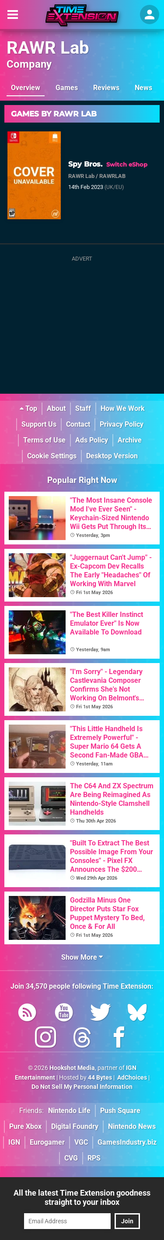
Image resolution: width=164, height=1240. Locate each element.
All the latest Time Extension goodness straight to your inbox (82, 1197)
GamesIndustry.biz (127, 1142)
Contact (78, 424)
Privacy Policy (121, 424)
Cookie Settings (52, 456)
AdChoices (131, 1077)
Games (67, 87)
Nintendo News (132, 1126)
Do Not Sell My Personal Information (82, 1087)
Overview (25, 87)
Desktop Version (112, 456)
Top (28, 408)
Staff (83, 408)
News (143, 87)
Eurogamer (47, 1142)
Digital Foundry (74, 1126)
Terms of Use (44, 440)
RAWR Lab (48, 47)
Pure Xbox (25, 1126)
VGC (81, 1142)
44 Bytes (100, 1077)
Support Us (38, 424)
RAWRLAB (112, 176)
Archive (130, 440)
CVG (71, 1158)
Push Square (120, 1110)
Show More (82, 957)
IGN (14, 1142)
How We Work (123, 408)
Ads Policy (91, 440)
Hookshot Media (72, 1068)
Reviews (106, 87)
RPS (94, 1158)
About (56, 408)
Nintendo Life (69, 1110)
